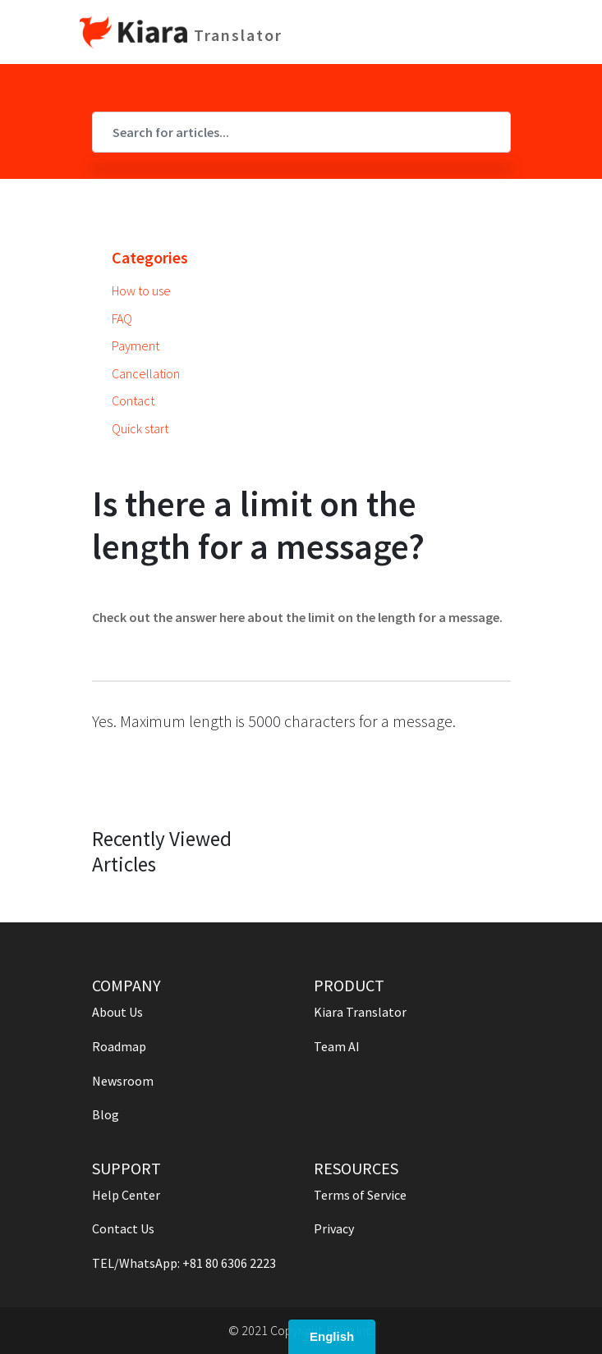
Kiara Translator (360, 1012)
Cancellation (146, 373)
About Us (117, 1012)
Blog (105, 1114)
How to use (141, 290)
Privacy (334, 1228)
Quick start (140, 428)
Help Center (126, 1195)
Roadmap (119, 1046)
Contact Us (123, 1228)
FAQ (122, 318)
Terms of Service (360, 1195)
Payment (135, 345)
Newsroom (123, 1081)
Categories (150, 257)
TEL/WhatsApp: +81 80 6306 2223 (184, 1263)
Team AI (337, 1046)
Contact (133, 400)
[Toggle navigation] (512, 32)
